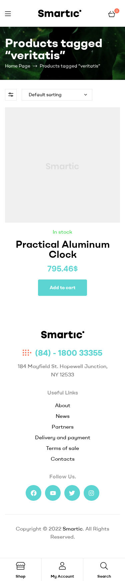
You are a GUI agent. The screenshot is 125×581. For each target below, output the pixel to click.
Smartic (73, 528)
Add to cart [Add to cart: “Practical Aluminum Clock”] (62, 287)
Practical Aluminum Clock (63, 249)
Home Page (17, 66)
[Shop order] (57, 95)
